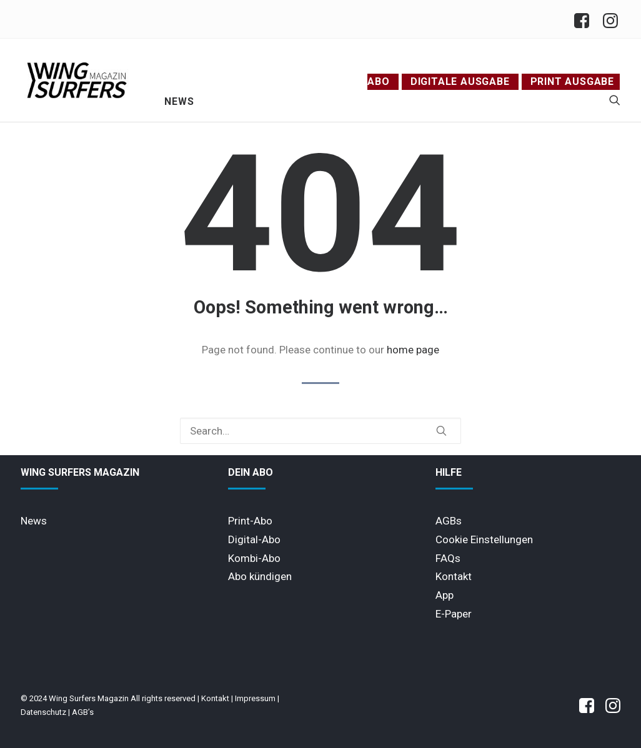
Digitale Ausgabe (460, 81)
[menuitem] (585, 19)
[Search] (320, 431)
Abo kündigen (260, 576)
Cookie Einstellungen (484, 539)
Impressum (255, 698)
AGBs (448, 520)
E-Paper (453, 614)
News (179, 101)
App (444, 595)
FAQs (447, 558)
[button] (614, 100)
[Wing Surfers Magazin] (77, 80)
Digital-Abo (254, 539)
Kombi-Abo (254, 558)
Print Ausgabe (572, 81)
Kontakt (453, 576)
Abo (378, 81)
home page (413, 349)
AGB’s (83, 712)
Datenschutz (43, 712)
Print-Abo (250, 520)
